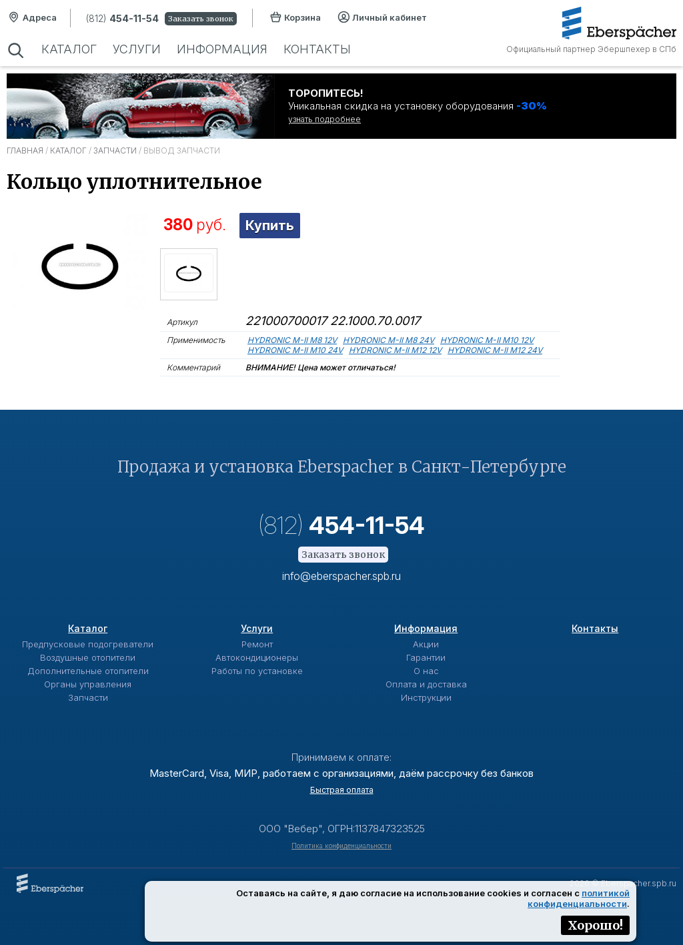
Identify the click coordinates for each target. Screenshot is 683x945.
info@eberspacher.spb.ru (341, 576)
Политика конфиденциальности (341, 846)
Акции (426, 644)
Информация (222, 49)
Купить (269, 226)
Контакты (317, 49)
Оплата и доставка (426, 684)
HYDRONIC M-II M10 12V (487, 340)
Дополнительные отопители (88, 670)
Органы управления (87, 684)
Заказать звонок (200, 18)
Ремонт (257, 644)
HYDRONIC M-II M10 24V (295, 350)
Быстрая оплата (342, 790)
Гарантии (426, 657)
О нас (426, 670)
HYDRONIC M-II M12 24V (495, 350)
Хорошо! (595, 925)
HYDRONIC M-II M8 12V (292, 340)
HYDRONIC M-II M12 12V (395, 350)
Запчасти (115, 150)
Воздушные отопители (87, 657)
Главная (25, 150)
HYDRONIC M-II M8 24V (388, 340)
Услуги (137, 49)
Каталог (69, 49)
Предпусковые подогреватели (87, 644)
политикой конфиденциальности (579, 898)
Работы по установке (257, 670)
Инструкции (426, 697)
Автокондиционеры (256, 657)
